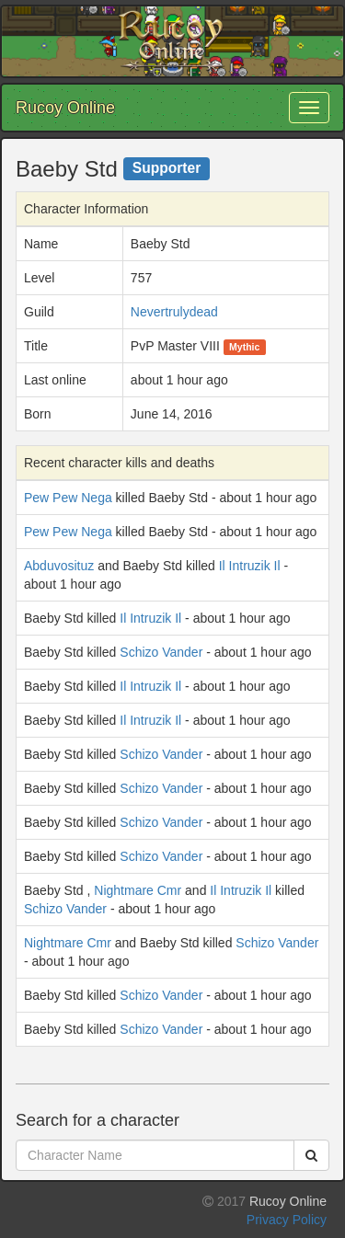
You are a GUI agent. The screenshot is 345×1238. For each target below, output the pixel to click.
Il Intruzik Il (250, 565)
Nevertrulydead (174, 311)
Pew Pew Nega (68, 497)
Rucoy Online (65, 107)
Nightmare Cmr (137, 890)
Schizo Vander (161, 652)
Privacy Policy (287, 1219)
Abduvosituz (59, 565)
